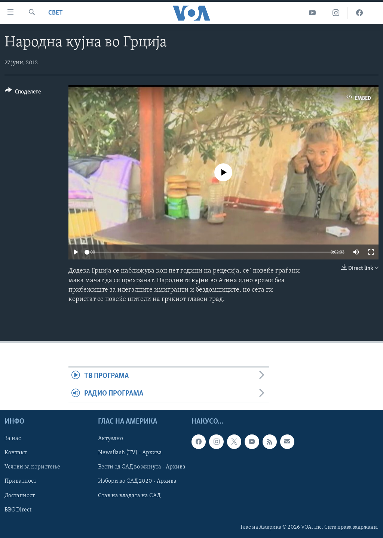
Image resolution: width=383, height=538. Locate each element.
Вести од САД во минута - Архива (142, 467)
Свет (55, 12)
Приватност (20, 481)
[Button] (23, 93)
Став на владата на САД (129, 495)
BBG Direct (17, 510)
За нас (12, 439)
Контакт (15, 453)
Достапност (19, 495)
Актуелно (110, 439)
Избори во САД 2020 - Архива (137, 481)
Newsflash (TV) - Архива (130, 453)
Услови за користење (32, 467)
